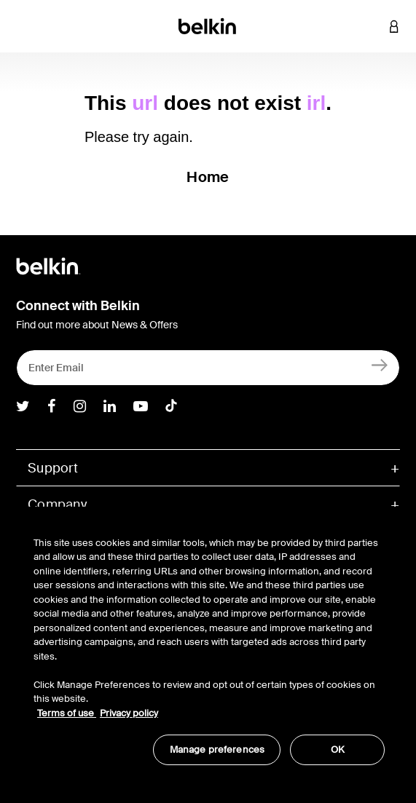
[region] (209, 643)
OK (338, 749)
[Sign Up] (380, 364)
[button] (372, 26)
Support (53, 468)
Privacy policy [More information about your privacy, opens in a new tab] (129, 713)
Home (208, 176)
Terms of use (66, 713)
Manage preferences (217, 749)
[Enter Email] (208, 367)
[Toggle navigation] (22, 26)
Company (57, 504)
